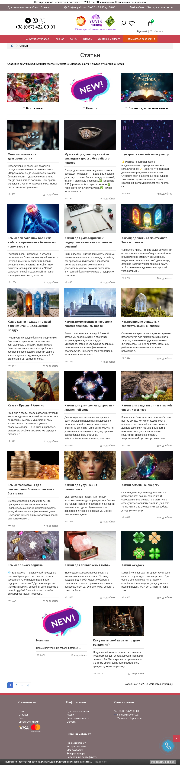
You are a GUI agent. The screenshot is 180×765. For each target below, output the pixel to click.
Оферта (71, 721)
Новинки (42, 640)
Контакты (167, 7)
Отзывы (87, 38)
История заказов (76, 746)
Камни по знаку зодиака (25, 565)
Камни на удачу (132, 565)
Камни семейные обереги (140, 485)
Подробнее (100, 761)
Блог (21, 718)
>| (28, 685)
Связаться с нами (29, 721)
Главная (59, 38)
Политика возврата (78, 718)
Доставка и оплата (19, 7)
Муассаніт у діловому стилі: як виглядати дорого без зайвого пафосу (87, 158)
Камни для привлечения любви (87, 565)
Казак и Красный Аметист (27, 405)
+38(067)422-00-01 (126, 711)
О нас (35, 7)
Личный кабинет (76, 743)
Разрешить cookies (162, 761)
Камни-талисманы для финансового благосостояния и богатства (31, 489)
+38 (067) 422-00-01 (35, 27)
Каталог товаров (37, 38)
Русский (142, 31)
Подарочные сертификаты (82, 757)
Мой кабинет (138, 7)
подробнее (51, 194)
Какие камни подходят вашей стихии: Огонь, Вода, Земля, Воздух (29, 326)
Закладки (153, 7)
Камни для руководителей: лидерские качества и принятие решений (88, 242)
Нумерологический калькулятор (145, 154)
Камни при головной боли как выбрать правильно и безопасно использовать (32, 242)
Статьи (45, 7)
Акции (73, 38)
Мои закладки (75, 750)
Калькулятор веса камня (140, 38)
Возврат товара (76, 753)
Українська (156, 31)
